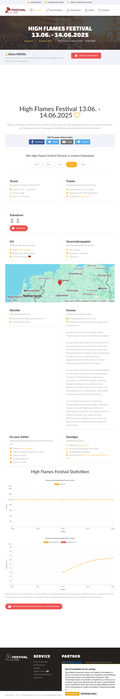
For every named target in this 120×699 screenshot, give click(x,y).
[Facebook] (37, 141)
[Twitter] (52, 141)
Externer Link (84, 196)
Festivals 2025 (45, 41)
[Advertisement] (60, 82)
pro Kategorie (56, 10)
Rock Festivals (27, 448)
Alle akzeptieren (72, 694)
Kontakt (105, 10)
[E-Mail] (67, 141)
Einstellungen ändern (88, 694)
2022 (37, 165)
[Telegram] (82, 141)
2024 (60, 165)
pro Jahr (37, 10)
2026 (83, 165)
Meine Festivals (54, 2)
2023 (48, 165)
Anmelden (34, 2)
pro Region (75, 10)
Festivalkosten (39, 665)
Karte (91, 10)
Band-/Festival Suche (80, 2)
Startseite (28, 41)
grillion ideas (51, 695)
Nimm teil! (19, 228)
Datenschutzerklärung (42, 674)
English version (41, 671)
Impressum (38, 678)
